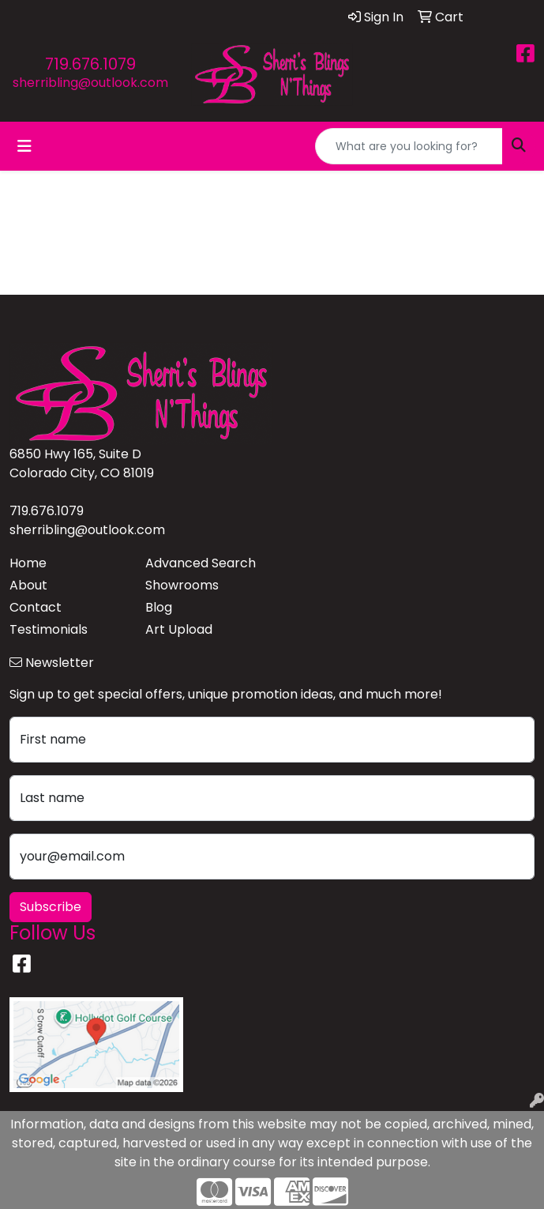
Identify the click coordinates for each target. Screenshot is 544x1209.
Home (28, 563)
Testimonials (48, 629)
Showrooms (182, 585)
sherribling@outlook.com (90, 82)
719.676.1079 (90, 64)
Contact (35, 607)
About (28, 585)
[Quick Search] (409, 146)
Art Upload (178, 629)
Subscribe (50, 907)
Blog (158, 607)
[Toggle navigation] (24, 146)
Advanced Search (200, 563)
